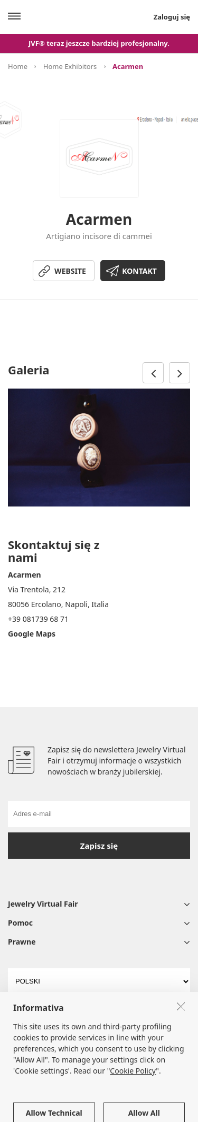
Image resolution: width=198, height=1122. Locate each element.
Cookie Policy (133, 1094)
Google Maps (31, 634)
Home (17, 66)
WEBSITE (70, 271)
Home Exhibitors (70, 66)
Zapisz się (99, 845)
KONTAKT (139, 271)
